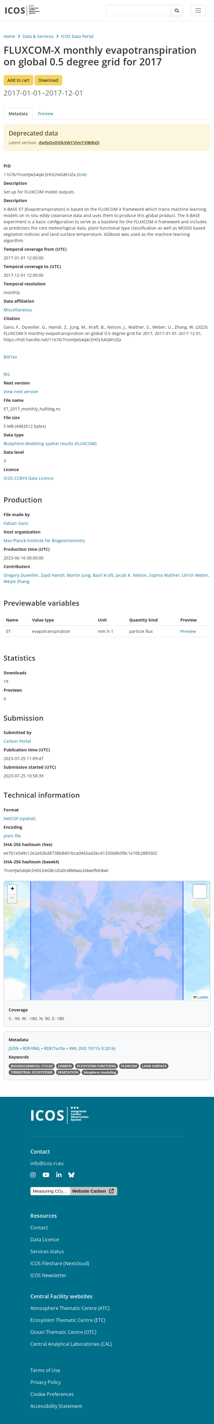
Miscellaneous (18, 310)
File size (12, 417)
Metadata (18, 113)
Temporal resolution (25, 284)
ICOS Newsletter (48, 1275)
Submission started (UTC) (30, 767)
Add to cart (18, 80)
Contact (39, 1227)
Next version (17, 383)
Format (11, 810)
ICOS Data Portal (77, 36)
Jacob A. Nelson (131, 575)
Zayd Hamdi (53, 575)
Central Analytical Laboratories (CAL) (71, 1344)
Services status (47, 1251)
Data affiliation (19, 301)
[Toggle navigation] (198, 10)
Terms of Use (45, 1370)
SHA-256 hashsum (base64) (31, 862)
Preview (45, 113)
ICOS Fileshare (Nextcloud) (59, 1263)
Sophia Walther (164, 575)
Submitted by (18, 732)
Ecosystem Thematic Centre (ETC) (67, 1320)
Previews (13, 690)
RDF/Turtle (55, 1048)
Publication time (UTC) (27, 750)
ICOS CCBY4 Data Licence (29, 478)
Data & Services (38, 36)
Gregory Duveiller (21, 575)
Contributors (17, 566)
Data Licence (44, 1239)
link (81, 174)
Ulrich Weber (195, 575)
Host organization (22, 532)
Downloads (15, 673)
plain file (12, 836)
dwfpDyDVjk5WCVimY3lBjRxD (69, 142)
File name (14, 400)
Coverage (18, 1010)
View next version (21, 391)
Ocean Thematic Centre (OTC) (63, 1332)
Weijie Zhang (16, 581)
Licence (11, 469)
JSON (14, 1048)
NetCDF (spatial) (19, 818)
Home (9, 36)
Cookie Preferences (52, 1394)
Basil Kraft (103, 575)
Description (15, 183)
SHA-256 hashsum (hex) (28, 844)
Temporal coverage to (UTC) (32, 266)
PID (7, 166)
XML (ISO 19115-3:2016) (92, 1048)
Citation (12, 318)
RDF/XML (32, 1048)
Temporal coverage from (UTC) (35, 249)
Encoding (13, 827)
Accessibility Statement (56, 1406)
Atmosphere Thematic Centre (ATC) (70, 1308)
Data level (14, 452)
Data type (14, 435)
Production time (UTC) (27, 549)
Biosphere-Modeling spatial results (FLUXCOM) (50, 443)
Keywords (19, 1057)
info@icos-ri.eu (47, 1163)
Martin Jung (78, 575)
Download (48, 80)
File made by (17, 514)
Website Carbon (89, 1191)
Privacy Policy (45, 1382)
